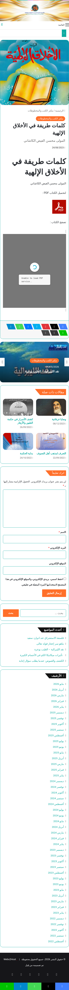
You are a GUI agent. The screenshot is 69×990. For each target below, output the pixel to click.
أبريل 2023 (58, 895)
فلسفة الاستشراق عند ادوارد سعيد (45, 637)
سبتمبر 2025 (57, 729)
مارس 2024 (57, 832)
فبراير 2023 (57, 906)
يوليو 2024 (58, 809)
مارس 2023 (57, 901)
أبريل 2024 (58, 826)
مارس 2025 (57, 763)
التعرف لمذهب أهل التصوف (51, 453)
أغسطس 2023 (56, 872)
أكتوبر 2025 (57, 723)
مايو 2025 (58, 752)
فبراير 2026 (57, 701)
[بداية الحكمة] (18, 441)
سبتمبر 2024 (57, 798)
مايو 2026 (58, 683)
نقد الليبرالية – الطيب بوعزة (42, 371)
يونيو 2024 (58, 815)
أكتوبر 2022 (57, 929)
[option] (34, 362)
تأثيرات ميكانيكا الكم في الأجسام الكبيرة (42, 655)
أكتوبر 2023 (57, 861)
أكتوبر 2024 (57, 792)
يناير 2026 (58, 706)
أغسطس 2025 (56, 735)
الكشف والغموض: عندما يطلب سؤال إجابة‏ (41, 660)
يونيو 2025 (58, 746)
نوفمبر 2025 (57, 718)
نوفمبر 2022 (57, 924)
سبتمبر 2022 (57, 935)
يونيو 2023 (58, 884)
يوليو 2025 (58, 741)
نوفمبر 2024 (57, 786)
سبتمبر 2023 (57, 866)
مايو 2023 (58, 889)
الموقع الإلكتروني (57, 563)
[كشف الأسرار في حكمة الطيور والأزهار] (18, 407)
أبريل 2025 (58, 758)
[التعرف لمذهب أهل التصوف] (51, 441)
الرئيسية (60, 110)
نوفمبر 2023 (57, 855)
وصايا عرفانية (59, 419)
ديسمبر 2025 (57, 712)
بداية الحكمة (26, 453)
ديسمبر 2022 (57, 918)
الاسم (62, 532)
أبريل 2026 (58, 689)
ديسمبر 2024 (57, 781)
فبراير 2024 (57, 838)
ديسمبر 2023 (57, 849)
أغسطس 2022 (56, 941)
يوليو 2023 (58, 878)
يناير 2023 (58, 912)
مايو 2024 (58, 821)
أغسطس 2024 (56, 804)
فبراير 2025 (57, 769)
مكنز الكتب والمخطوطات (40, 110)
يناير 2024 (58, 844)
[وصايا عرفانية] (51, 407)
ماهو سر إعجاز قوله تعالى (50, 643)
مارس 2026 (57, 695)
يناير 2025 (58, 775)
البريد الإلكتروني (57, 547)
